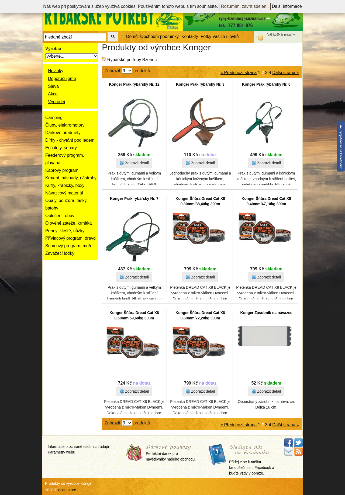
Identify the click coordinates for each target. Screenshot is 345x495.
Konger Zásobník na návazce (266, 313)
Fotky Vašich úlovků (220, 36)
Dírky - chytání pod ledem (69, 140)
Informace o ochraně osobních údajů (78, 446)
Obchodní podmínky (159, 36)
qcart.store (67, 490)
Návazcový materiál (64, 193)
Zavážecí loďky (59, 253)
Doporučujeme (62, 78)
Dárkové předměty (63, 132)
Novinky (55, 70)
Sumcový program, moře (68, 245)
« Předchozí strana (238, 72)
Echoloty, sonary (61, 147)
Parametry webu (61, 452)
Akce (53, 94)
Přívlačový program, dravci (70, 238)
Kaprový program (61, 170)
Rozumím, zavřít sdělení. (245, 6)
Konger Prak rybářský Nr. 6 (266, 84)
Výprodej (56, 101)
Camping (54, 117)
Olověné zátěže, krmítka (68, 223)
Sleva (53, 86)
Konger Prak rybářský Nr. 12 (134, 84)
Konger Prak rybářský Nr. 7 (134, 198)
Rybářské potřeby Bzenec (132, 59)
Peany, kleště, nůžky (65, 230)
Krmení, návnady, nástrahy (70, 178)
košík (276, 34)
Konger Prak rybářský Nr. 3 (200, 84)
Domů (132, 36)
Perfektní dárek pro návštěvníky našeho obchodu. (171, 453)
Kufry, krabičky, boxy (64, 185)
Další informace (287, 6)
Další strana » (285, 72)
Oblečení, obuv (59, 215)
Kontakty (189, 36)
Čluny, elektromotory (65, 125)
